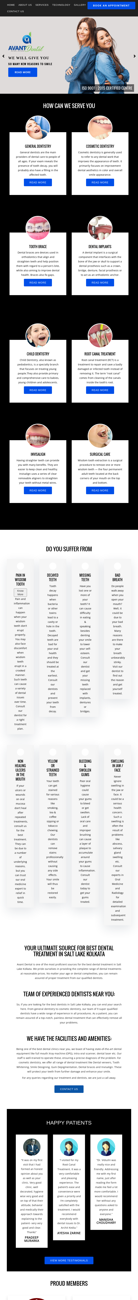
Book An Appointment (111, 5)
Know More (20, 592)
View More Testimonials (69, 1260)
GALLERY (80, 5)
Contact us (69, 1089)
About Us (25, 5)
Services (42, 5)
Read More (23, 72)
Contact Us (15, 11)
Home (11, 5)
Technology (61, 5)
